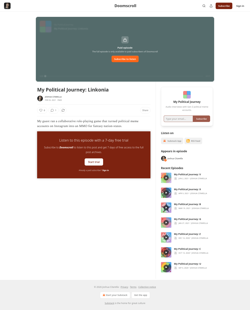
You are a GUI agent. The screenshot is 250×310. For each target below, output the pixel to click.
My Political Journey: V (187, 174)
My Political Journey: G (187, 219)
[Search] (204, 6)
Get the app (140, 295)
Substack (109, 303)
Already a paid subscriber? (94, 170)
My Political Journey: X (187, 189)
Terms (133, 286)
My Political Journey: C (187, 248)
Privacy (124, 286)
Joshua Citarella (53, 97)
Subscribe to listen (125, 59)
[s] (166, 177)
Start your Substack (114, 295)
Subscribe (224, 5)
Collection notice (147, 286)
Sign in (240, 5)
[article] (187, 177)
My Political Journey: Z (187, 233)
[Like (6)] (42, 110)
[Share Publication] (211, 6)
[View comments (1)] (53, 110)
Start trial (94, 162)
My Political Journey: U (187, 263)
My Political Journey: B (187, 204)
